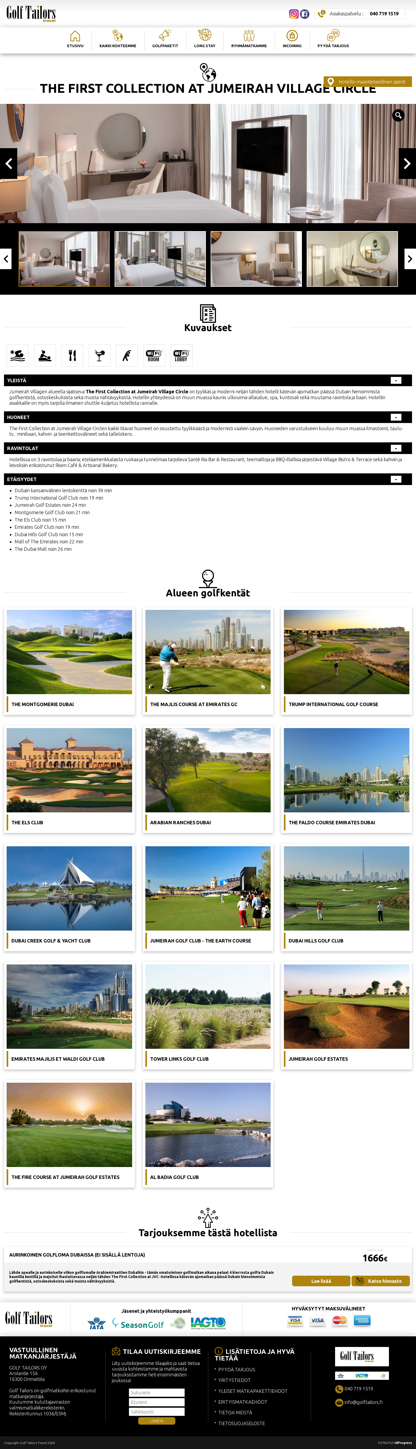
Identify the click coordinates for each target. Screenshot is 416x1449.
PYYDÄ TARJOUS (236, 1369)
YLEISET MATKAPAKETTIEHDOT (253, 1391)
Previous (8, 163)
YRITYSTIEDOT (234, 1380)
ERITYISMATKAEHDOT (242, 1401)
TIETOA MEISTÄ (235, 1412)
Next (407, 163)
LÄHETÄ (156, 1421)
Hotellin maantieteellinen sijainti (372, 81)
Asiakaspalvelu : (364, 13)
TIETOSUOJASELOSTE (241, 1423)
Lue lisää (321, 1281)
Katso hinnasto (385, 1281)
